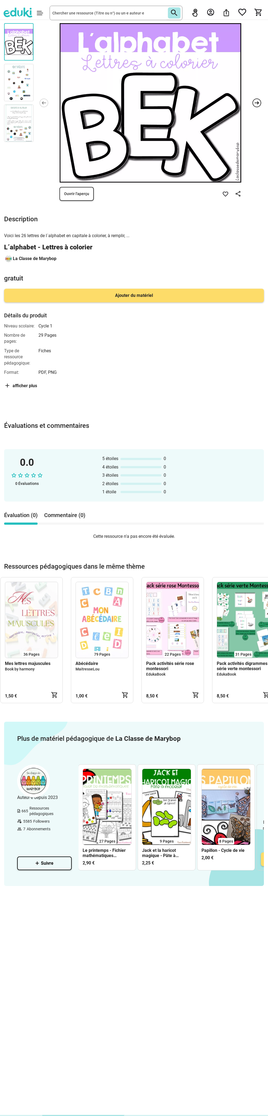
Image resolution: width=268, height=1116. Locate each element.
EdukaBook (155, 674)
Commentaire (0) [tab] (64, 515)
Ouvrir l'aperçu (76, 194)
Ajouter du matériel (134, 295)
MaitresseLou (88, 669)
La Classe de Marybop (34, 258)
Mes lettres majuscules (27, 663)
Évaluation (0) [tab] (21, 515)
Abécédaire (87, 663)
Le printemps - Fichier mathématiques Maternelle (104, 853)
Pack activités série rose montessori (170, 666)
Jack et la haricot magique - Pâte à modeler (159, 853)
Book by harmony (20, 669)
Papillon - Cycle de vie (223, 850)
